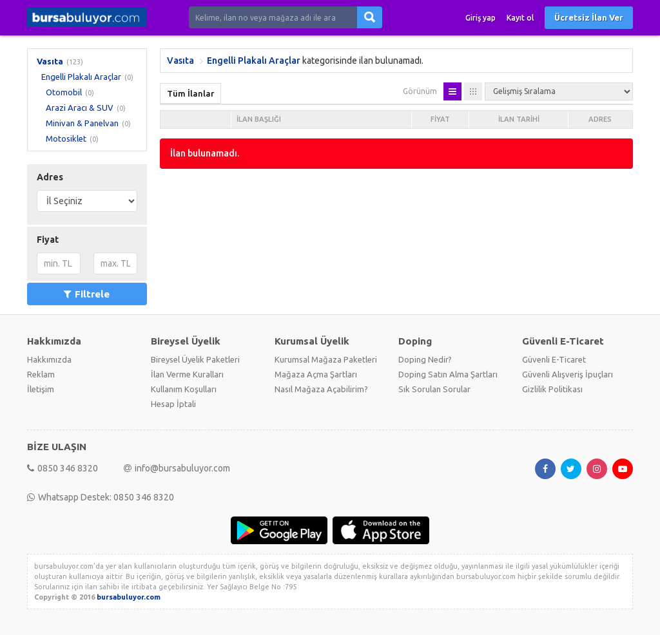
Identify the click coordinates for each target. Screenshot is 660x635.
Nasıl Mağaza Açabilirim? (321, 388)
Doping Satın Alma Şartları (448, 374)
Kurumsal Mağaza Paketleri (326, 359)
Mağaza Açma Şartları (316, 374)
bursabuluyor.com (128, 597)
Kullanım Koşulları (184, 388)
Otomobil (64, 92)
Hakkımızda (49, 359)
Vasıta (50, 61)
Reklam (41, 374)
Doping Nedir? (425, 359)
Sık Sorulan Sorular (434, 388)
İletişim (40, 388)
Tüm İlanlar (190, 93)
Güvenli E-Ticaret (554, 359)
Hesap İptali (173, 403)
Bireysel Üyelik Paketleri (195, 359)
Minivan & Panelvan (82, 123)
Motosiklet (66, 138)
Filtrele (87, 294)
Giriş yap (480, 18)
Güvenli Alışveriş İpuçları (567, 374)
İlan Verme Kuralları (187, 374)
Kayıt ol (520, 18)
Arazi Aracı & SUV (79, 107)
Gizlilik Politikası (552, 388)
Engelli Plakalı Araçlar (81, 76)
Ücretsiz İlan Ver (588, 17)
